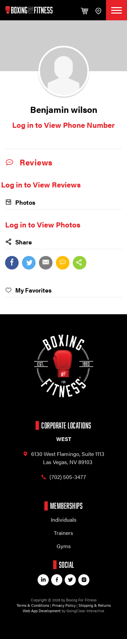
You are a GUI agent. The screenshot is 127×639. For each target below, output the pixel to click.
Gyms (64, 546)
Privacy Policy (64, 605)
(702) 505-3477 (63, 477)
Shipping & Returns (95, 605)
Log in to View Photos (42, 224)
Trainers (63, 533)
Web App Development (42, 610)
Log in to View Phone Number (63, 124)
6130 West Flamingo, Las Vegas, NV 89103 (63, 458)
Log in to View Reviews (41, 184)
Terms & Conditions (33, 605)
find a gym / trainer (98, 11)
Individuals (64, 519)
